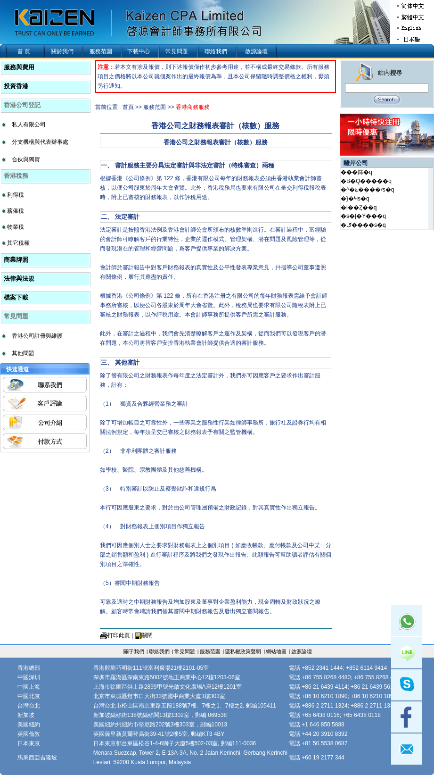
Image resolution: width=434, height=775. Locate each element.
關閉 (147, 635)
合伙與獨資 (26, 159)
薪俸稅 (15, 211)
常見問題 (176, 51)
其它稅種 (18, 243)
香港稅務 (16, 175)
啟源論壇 (256, 51)
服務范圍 (101, 51)
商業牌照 (16, 259)
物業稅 (15, 227)
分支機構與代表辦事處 (40, 142)
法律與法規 (19, 278)
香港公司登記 (22, 104)
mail (406, 749)
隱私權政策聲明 (243, 651)
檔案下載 (16, 297)
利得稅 (15, 195)
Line (406, 652)
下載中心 (138, 51)
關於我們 (62, 51)
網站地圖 (276, 651)
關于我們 (133, 651)
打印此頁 (118, 635)
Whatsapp (406, 620)
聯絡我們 (216, 51)
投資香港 (16, 86)
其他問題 (23, 353)
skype (406, 684)
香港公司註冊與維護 (37, 336)
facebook (406, 717)
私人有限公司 (29, 124)
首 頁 (23, 51)
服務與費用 (19, 67)
